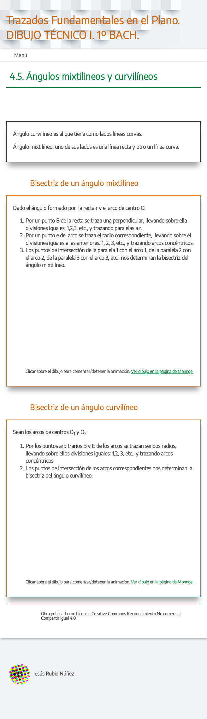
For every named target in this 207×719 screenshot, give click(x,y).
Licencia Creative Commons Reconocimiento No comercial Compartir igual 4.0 (110, 615)
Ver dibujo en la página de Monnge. (162, 371)
